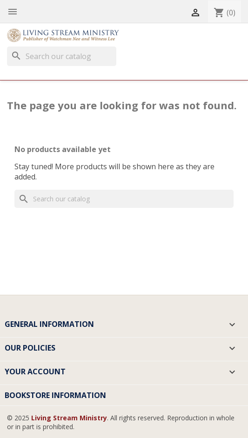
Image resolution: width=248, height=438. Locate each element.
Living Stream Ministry (69, 417)
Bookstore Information (55, 395)
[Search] (61, 56)
